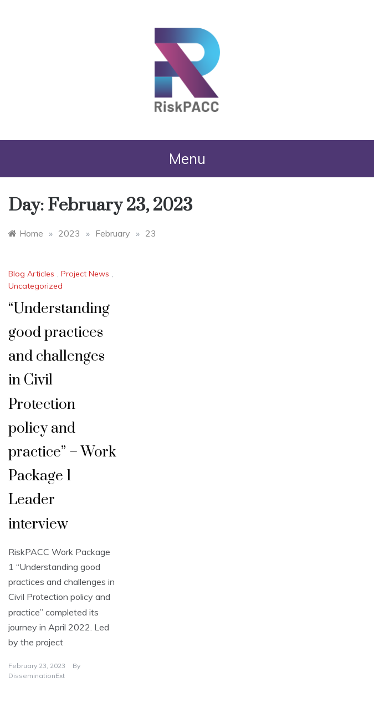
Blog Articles (31, 274)
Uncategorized (35, 286)
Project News (85, 274)
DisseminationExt (36, 675)
